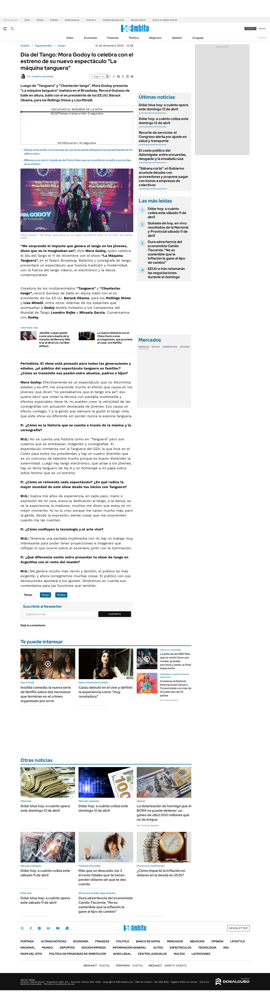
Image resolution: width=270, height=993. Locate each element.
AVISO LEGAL (122, 954)
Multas (179, 954)
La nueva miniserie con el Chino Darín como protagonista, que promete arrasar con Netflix (114, 338)
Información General (129, 947)
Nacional (27, 947)
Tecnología (207, 947)
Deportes (67, 947)
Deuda (40, 20)
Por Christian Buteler (148, 825)
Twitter (22, 928)
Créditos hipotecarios (113, 20)
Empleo (54, 20)
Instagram (39, 928)
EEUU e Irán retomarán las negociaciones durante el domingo (166, 272)
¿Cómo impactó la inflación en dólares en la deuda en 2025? (161, 872)
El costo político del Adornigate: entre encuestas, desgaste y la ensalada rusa (162, 154)
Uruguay (198, 38)
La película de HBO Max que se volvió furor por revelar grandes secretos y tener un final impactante (175, 661)
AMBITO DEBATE (168, 965)
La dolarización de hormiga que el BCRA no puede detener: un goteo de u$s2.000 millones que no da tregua (164, 813)
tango (61, 45)
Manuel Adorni (138, 20)
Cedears (185, 347)
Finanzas (113, 38)
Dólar (27, 20)
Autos (158, 947)
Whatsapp (67, 928)
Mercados (175, 941)
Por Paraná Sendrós (169, 700)
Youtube (57, 928)
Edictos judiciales (152, 954)
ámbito (24, 45)
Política (134, 38)
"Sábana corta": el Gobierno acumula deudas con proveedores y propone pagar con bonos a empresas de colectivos (163, 176)
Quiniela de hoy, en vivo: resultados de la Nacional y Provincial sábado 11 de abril (168, 229)
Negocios (155, 38)
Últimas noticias (53, 941)
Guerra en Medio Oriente (164, 20)
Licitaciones (201, 954)
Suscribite (115, 614)
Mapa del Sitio (31, 954)
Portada (27, 941)
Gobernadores (72, 20)
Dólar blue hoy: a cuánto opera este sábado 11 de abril (45, 900)
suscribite (251, 28)
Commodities (169, 347)
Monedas (143, 347)
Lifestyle (237, 941)
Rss (226, 947)
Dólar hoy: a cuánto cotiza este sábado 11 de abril (167, 212)
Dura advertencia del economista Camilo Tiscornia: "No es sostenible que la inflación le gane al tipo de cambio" (166, 252)
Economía (90, 38)
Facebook (31, 928)
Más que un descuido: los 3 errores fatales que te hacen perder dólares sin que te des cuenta (102, 877)
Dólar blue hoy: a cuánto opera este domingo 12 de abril (163, 107)
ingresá (262, 28)
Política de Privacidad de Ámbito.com (77, 954)
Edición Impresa (94, 947)
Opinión (177, 38)
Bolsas (156, 347)
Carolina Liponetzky (43, 76)
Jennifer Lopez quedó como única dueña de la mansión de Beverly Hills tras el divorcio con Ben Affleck (54, 339)
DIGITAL (97, 965)
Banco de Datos (148, 941)
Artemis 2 (91, 20)
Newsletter (262, 38)
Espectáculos (43, 45)
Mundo (47, 947)
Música (61, 595)
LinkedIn (48, 928)
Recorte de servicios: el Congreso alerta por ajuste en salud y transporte (163, 136)
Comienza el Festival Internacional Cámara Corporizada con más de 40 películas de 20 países (175, 688)
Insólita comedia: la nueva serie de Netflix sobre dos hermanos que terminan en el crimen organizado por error (45, 694)
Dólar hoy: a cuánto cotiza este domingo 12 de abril (163, 120)
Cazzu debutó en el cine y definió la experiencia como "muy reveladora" (105, 692)
